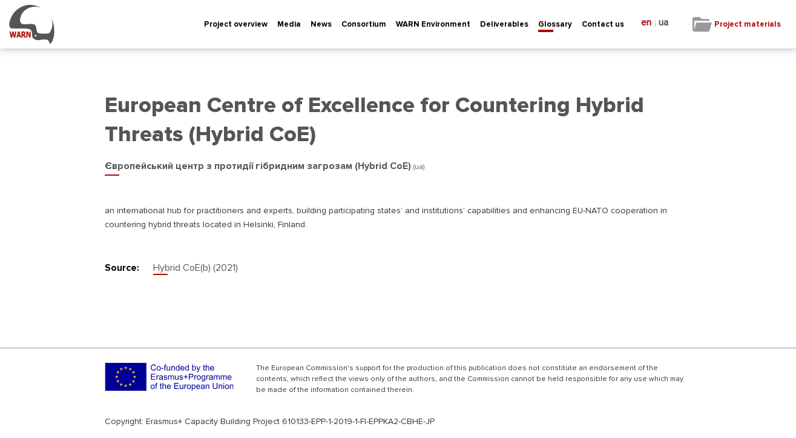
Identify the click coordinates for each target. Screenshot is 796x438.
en (646, 22)
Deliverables (504, 24)
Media (289, 24)
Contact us (603, 24)
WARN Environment (433, 24)
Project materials (747, 24)
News (321, 24)
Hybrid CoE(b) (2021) (195, 268)
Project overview (236, 24)
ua (663, 22)
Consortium (363, 24)
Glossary (555, 24)
